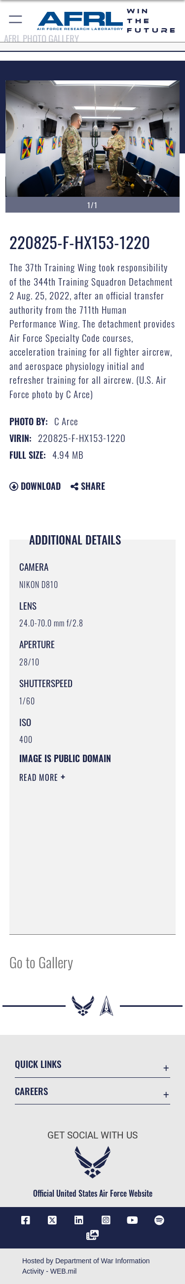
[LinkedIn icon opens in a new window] (79, 1220)
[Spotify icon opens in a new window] (159, 1220)
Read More (40, 777)
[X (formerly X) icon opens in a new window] (52, 1220)
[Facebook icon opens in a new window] (25, 1220)
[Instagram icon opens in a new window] (106, 1220)
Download (35, 485)
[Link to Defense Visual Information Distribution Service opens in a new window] (92, 1235)
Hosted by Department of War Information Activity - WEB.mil (86, 1266)
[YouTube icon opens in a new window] (132, 1220)
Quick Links (38, 1064)
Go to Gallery (41, 961)
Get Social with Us (92, 1135)
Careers (31, 1091)
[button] (16, 21)
